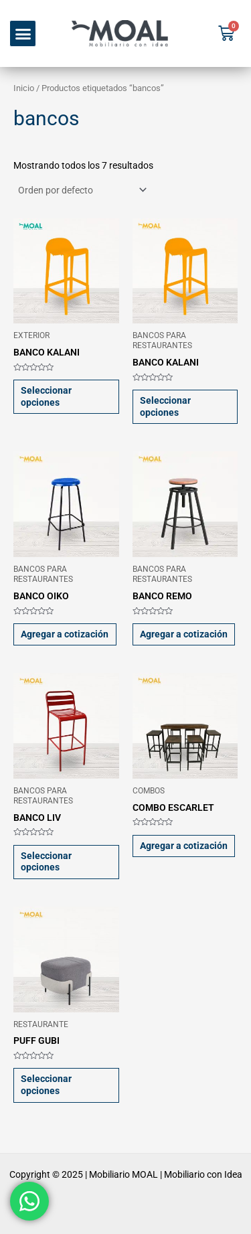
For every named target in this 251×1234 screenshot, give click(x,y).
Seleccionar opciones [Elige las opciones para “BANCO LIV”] (46, 861)
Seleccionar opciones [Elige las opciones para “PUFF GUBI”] (46, 1084)
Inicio (23, 88)
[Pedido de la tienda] (81, 190)
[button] (22, 33)
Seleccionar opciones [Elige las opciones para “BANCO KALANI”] (46, 396)
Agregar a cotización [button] (64, 634)
